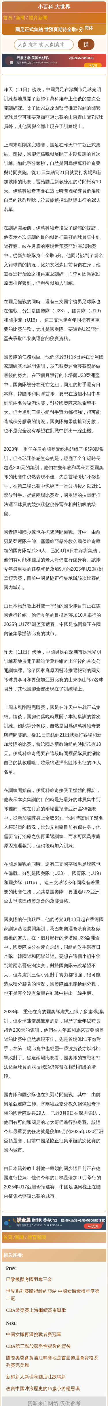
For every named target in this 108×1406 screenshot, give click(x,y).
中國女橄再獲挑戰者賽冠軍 (33, 1334)
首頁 (7, 17)
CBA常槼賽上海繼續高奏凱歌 (36, 1310)
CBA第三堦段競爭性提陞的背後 (38, 1346)
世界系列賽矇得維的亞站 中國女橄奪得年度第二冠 (52, 1295)
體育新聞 (38, 17)
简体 (88, 28)
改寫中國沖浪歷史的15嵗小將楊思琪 (43, 1388)
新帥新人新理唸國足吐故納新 (36, 1376)
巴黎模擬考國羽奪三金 (29, 1279)
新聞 (20, 17)
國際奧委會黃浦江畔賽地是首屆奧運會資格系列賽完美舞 (52, 1361)
